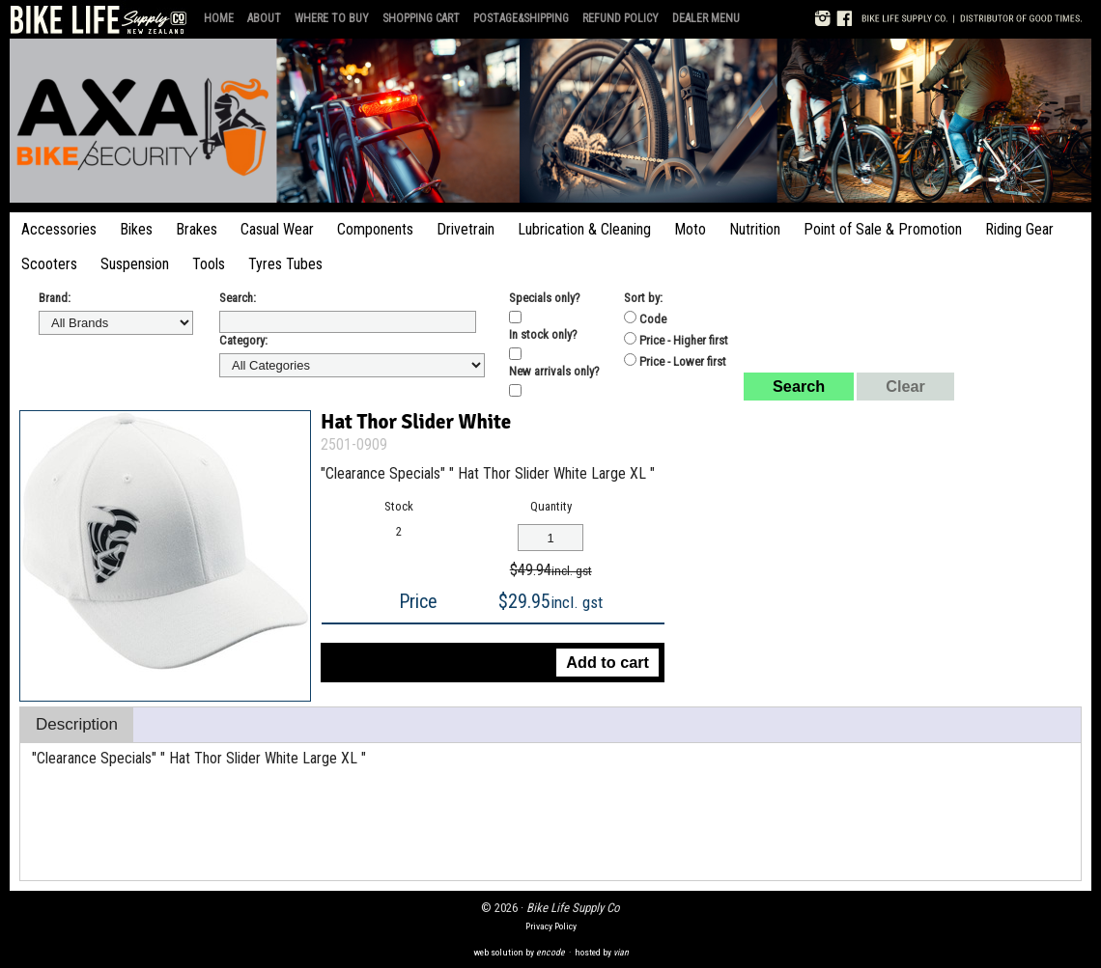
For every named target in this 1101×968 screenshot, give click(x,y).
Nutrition (754, 229)
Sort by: (643, 297)
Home (219, 18)
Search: (237, 297)
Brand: (55, 297)
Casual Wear (277, 229)
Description (77, 724)
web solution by (519, 952)
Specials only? (544, 297)
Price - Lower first (675, 361)
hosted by (602, 952)
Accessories (59, 229)
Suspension (134, 264)
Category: (243, 340)
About (264, 18)
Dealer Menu (706, 18)
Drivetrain (465, 229)
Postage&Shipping (521, 18)
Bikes (136, 229)
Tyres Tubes (285, 264)
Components (375, 229)
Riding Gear (1019, 229)
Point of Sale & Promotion (883, 229)
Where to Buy (332, 18)
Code (645, 318)
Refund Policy (620, 18)
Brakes (196, 229)
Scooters (49, 264)
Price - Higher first (676, 339)
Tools (208, 264)
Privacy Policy (551, 926)
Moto (690, 229)
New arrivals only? (554, 371)
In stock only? (543, 334)
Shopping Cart (421, 18)
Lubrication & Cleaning (584, 229)
